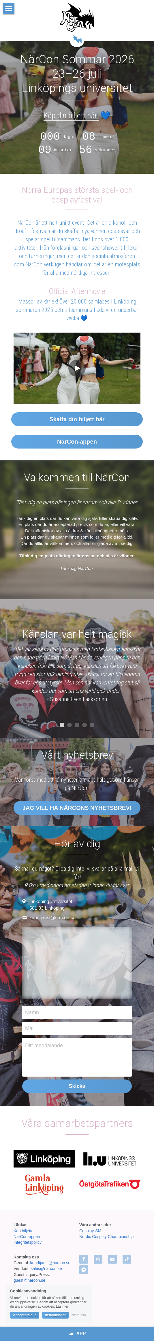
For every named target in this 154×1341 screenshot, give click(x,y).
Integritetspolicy (28, 1242)
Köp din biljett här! (71, 115)
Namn (32, 1012)
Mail (30, 1028)
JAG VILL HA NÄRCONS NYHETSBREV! (77, 808)
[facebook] (83, 1259)
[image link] (77, 17)
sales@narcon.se (46, 1268)
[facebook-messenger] (83, 1269)
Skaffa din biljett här (76, 419)
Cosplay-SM (90, 1231)
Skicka (77, 1086)
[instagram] (98, 1259)
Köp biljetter (24, 1231)
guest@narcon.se (30, 1280)
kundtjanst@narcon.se (50, 1262)
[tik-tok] (127, 1259)
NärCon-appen (77, 441)
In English (77, 1303)
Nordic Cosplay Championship (106, 1236)
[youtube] (112, 1259)
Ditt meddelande (44, 1045)
